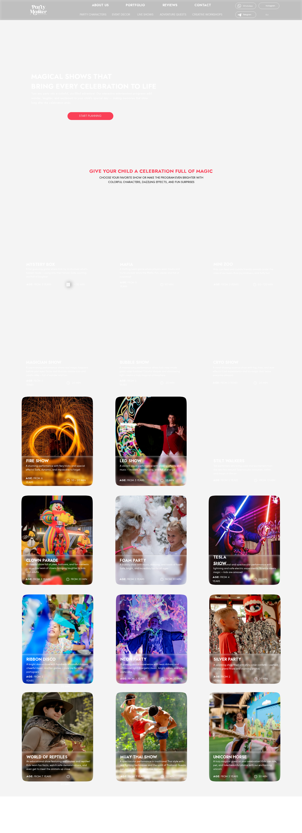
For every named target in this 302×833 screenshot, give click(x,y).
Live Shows (145, 14)
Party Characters (93, 14)
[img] (262, 14)
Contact (202, 5)
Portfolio (135, 5)
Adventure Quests (173, 14)
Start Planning (90, 116)
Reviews (170, 5)
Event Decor (121, 14)
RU (267, 14)
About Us (100, 5)
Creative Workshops (207, 14)
